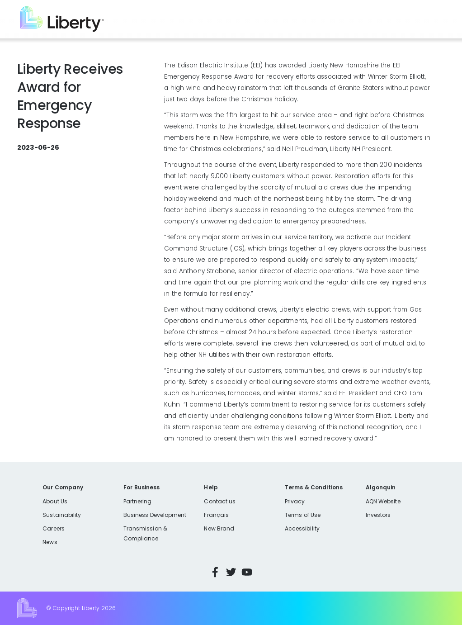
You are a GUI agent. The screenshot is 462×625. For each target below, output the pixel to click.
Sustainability (61, 515)
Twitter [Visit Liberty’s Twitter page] (231, 572)
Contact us (220, 501)
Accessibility (302, 528)
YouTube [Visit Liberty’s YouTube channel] (247, 572)
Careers (53, 528)
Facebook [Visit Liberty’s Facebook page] (215, 572)
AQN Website (383, 501)
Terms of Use (303, 515)
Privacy (295, 501)
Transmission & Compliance (145, 533)
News (49, 542)
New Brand (219, 528)
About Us (54, 501)
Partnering (137, 501)
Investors (378, 515)
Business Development (155, 515)
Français (216, 515)
